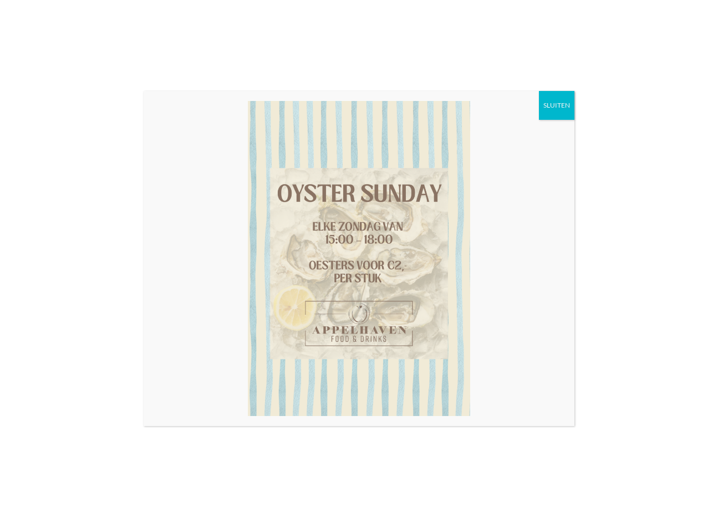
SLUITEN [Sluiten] (556, 105)
